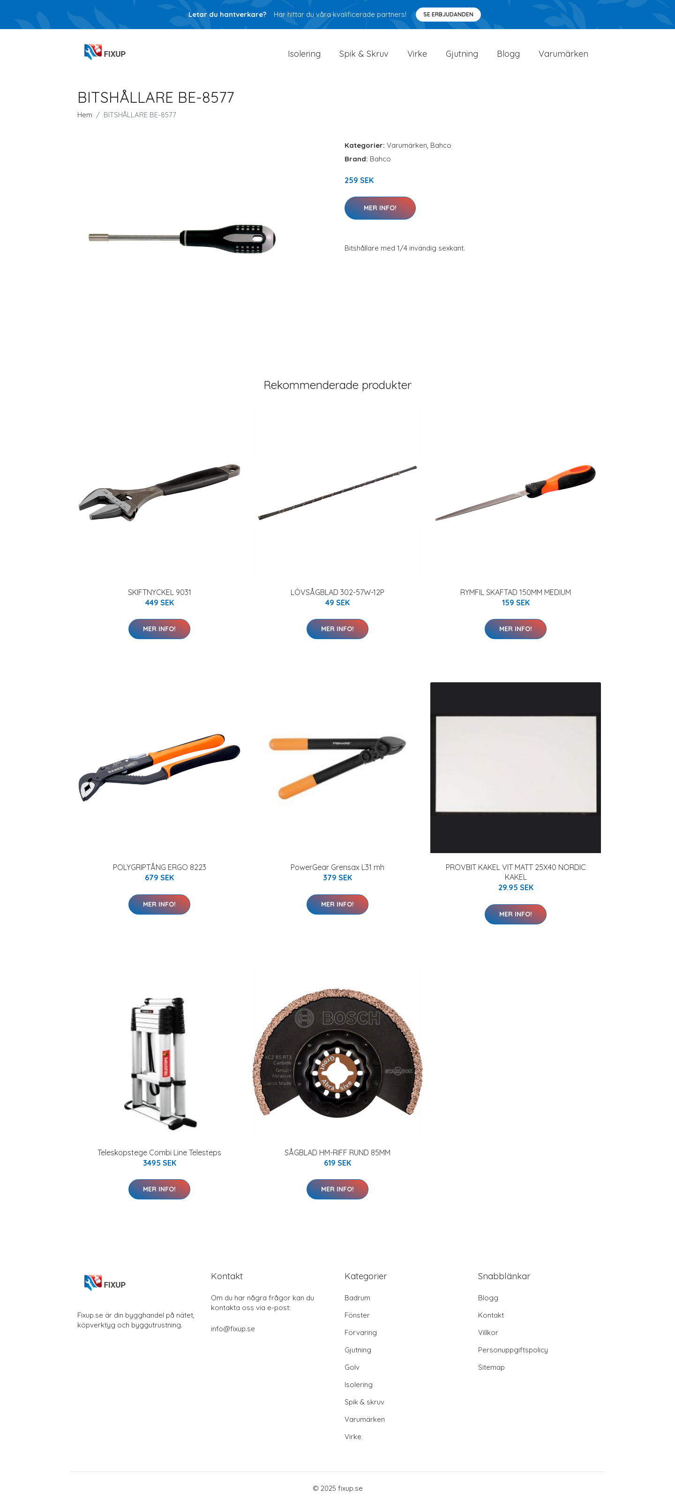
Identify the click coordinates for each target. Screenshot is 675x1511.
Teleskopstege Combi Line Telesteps (159, 1159)
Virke (417, 57)
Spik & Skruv (364, 57)
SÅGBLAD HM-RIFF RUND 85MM (337, 1159)
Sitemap (491, 1373)
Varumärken (563, 57)
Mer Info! (380, 214)
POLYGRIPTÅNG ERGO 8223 (159, 873)
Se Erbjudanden (448, 14)
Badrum (357, 1304)
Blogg (508, 57)
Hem (84, 121)
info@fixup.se (233, 1335)
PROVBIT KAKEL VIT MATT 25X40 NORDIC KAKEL (516, 878)
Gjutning (462, 57)
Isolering (304, 57)
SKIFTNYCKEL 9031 (159, 598)
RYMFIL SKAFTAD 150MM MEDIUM (515, 598)
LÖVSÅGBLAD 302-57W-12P (337, 598)
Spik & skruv (364, 1408)
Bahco (440, 151)
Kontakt (491, 1321)
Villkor (488, 1339)
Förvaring (361, 1339)
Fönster (357, 1321)
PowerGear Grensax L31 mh (337, 873)
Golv (352, 1373)
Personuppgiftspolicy (513, 1356)
